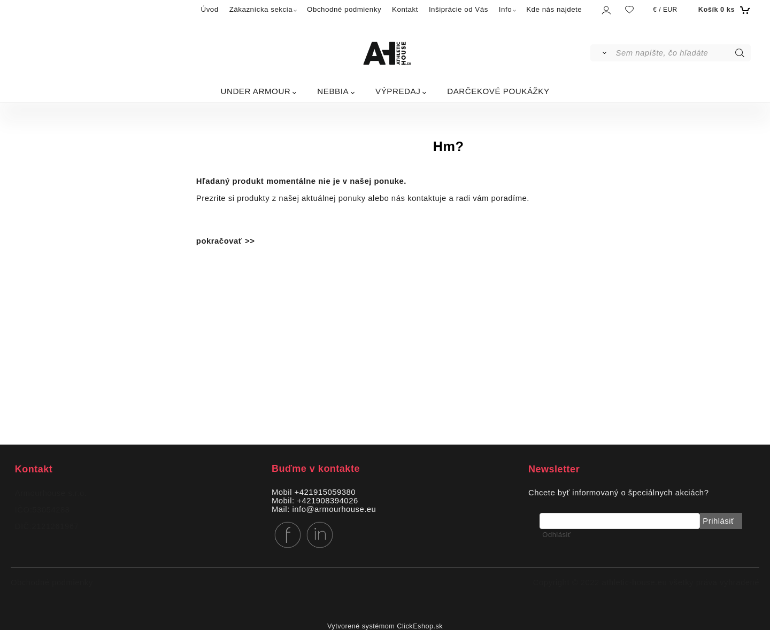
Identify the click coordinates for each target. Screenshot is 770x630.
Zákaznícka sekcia (260, 9)
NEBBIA (333, 91)
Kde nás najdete (554, 9)
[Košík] (723, 10)
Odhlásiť (556, 535)
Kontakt (405, 9)
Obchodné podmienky (344, 9)
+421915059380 (325, 492)
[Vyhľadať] (602, 52)
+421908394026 (327, 500)
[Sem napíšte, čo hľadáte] (682, 52)
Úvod (210, 9)
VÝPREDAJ (397, 91)
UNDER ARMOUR (255, 91)
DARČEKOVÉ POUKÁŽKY (498, 91)
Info (505, 9)
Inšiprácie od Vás (458, 9)
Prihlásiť (718, 521)
